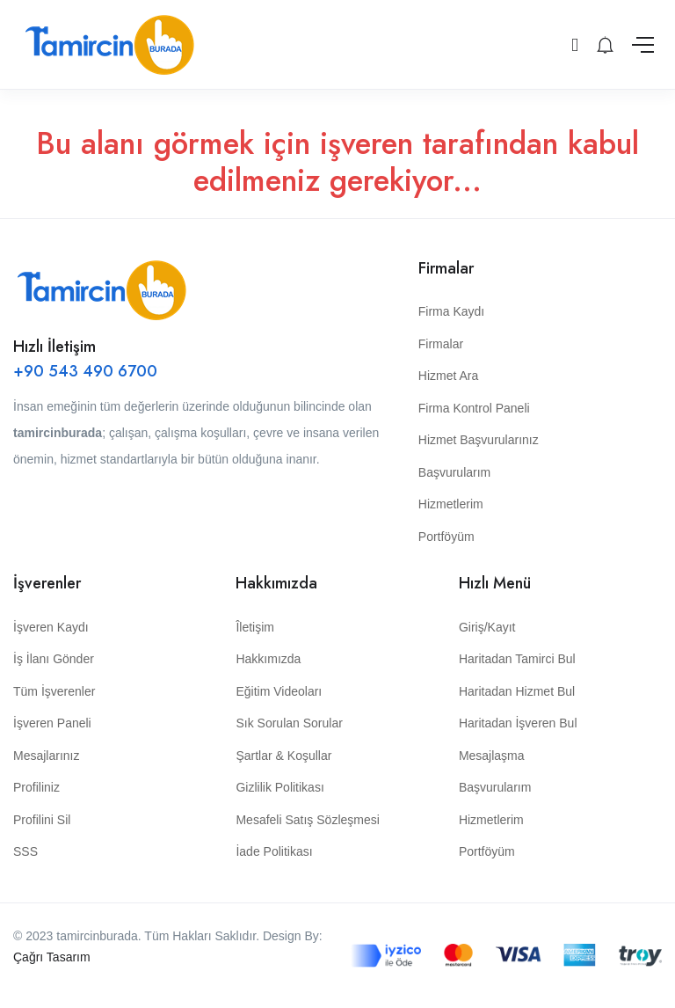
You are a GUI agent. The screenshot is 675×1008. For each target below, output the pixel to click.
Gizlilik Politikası (279, 787)
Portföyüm (446, 537)
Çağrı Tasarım (52, 957)
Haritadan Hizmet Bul (517, 691)
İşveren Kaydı (51, 627)
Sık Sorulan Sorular (289, 723)
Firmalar (440, 344)
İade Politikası (274, 851)
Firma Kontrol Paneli (474, 408)
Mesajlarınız (46, 756)
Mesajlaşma (492, 756)
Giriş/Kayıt (487, 627)
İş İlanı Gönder (53, 659)
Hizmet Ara (448, 376)
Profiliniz (36, 787)
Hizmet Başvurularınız (478, 440)
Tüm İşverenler (54, 691)
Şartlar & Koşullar (283, 756)
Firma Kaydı (451, 311)
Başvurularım (454, 472)
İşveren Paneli (52, 723)
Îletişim (255, 627)
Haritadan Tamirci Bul (517, 659)
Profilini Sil (41, 820)
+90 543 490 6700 (85, 371)
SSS (25, 851)
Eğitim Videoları (279, 691)
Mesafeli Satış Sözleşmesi (307, 820)
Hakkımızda (268, 659)
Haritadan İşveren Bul (518, 723)
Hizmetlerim (450, 504)
